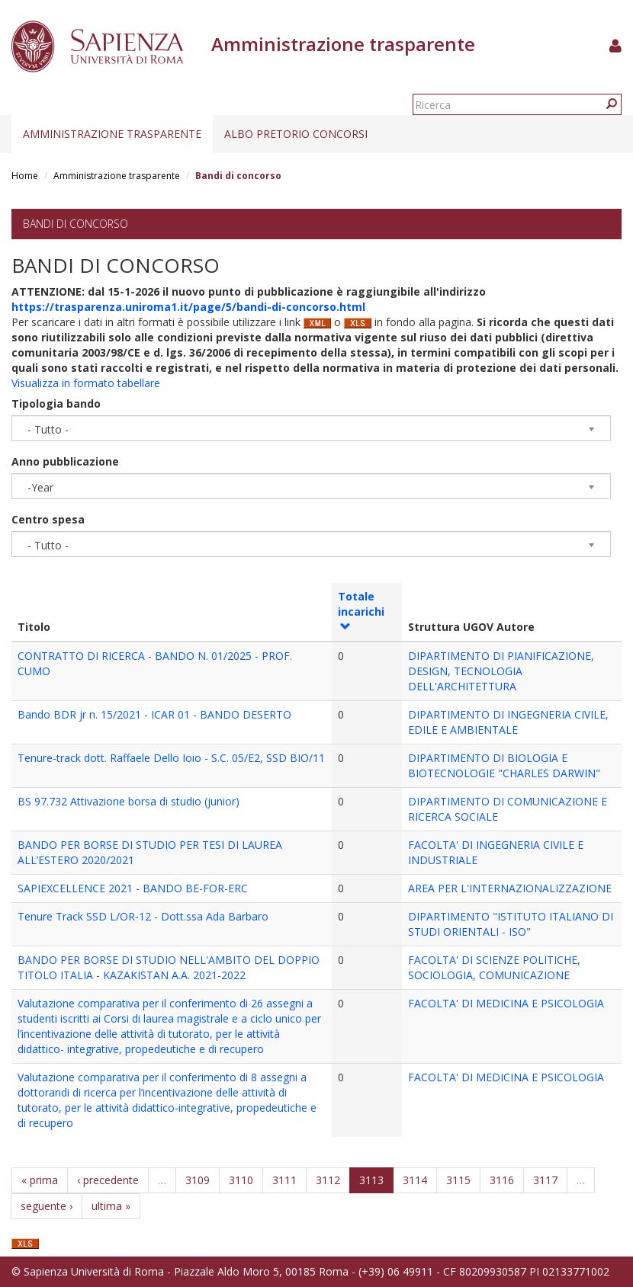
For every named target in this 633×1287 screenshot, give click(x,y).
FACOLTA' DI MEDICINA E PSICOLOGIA (506, 1003)
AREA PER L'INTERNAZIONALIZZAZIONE (510, 888)
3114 (415, 1180)
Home (24, 175)
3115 (458, 1180)
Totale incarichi (361, 610)
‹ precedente (108, 1180)
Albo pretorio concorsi (296, 133)
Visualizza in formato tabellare (85, 383)
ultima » (111, 1206)
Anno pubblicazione (65, 461)
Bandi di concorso (75, 223)
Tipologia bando (56, 403)
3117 (545, 1180)
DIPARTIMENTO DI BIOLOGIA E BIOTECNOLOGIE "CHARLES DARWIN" (504, 765)
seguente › (46, 1206)
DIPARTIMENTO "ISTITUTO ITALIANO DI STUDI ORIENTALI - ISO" (510, 924)
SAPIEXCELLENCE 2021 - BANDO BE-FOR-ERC (133, 888)
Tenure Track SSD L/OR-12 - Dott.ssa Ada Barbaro (143, 916)
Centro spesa (48, 519)
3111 (284, 1180)
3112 (328, 1180)
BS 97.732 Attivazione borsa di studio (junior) (128, 801)
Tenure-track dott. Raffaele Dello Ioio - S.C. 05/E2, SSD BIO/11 (171, 758)
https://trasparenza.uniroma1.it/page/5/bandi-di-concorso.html (188, 306)
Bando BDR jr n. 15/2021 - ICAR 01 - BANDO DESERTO (154, 714)
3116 (502, 1180)
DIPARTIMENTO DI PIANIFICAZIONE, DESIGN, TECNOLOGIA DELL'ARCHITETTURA (501, 670)
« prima (39, 1180)
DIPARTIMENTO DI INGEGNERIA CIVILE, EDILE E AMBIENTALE (508, 722)
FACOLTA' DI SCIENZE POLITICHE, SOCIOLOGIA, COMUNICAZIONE (494, 967)
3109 (197, 1180)
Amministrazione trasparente (112, 133)
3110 (241, 1180)
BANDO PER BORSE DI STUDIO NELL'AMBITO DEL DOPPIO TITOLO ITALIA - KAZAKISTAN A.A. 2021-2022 (169, 967)
